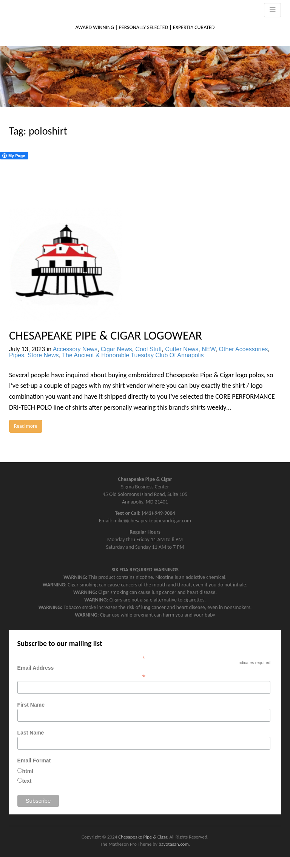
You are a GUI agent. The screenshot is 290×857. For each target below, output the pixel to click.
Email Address (143, 672)
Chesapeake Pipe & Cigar (142, 837)
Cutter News (181, 349)
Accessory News (75, 349)
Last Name (30, 733)
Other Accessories (243, 349)
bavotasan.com (174, 844)
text (27, 781)
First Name (31, 705)
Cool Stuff (148, 349)
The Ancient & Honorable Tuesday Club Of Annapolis (133, 355)
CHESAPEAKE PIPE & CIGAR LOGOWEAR (105, 335)
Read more (25, 426)
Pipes (16, 355)
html (28, 771)
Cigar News (116, 349)
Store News (43, 355)
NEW (208, 349)
